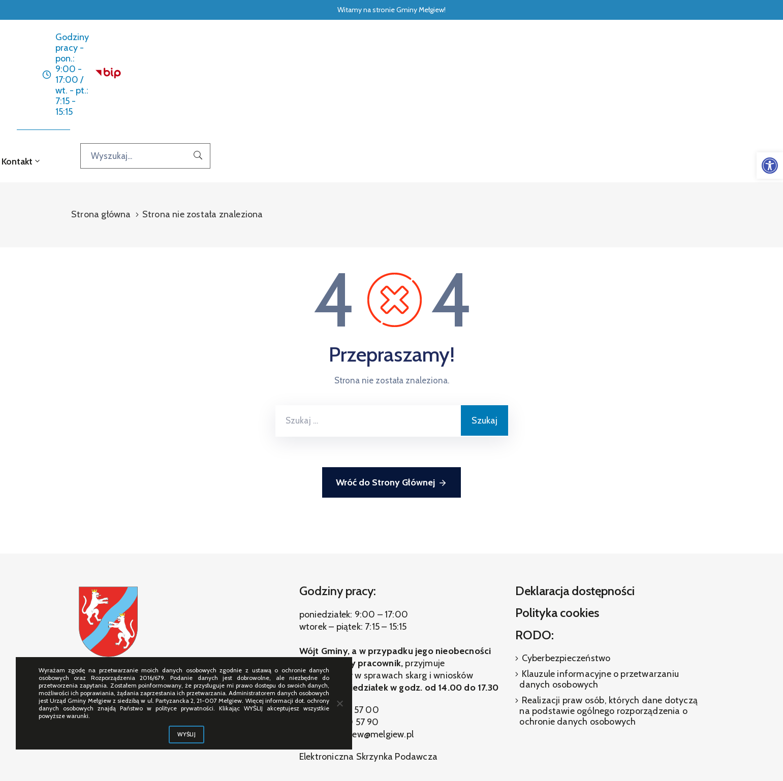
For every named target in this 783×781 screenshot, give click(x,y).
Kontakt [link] (538, 76)
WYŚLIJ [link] (186, 734)
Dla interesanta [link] (375, 76)
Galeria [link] (494, 76)
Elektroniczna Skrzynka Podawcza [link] (368, 672)
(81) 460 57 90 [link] (349, 637)
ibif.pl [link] (414, 755)
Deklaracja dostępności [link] (575, 506)
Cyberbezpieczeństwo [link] (564, 573)
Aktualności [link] (306, 76)
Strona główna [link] (242, 76)
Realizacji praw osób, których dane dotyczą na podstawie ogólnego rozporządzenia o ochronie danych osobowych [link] (608, 626)
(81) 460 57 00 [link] (348, 625)
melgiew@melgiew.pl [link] (372, 650)
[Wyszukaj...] (679, 75)
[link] (770, 165)
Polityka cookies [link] (557, 528)
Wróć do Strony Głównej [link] (391, 398)
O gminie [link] (445, 76)
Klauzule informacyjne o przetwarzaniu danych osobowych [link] (599, 594)
